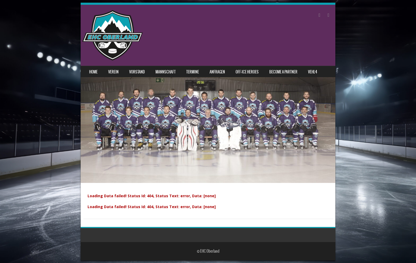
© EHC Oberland (208, 251)
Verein (113, 72)
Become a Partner (283, 72)
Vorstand (137, 72)
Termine (192, 72)
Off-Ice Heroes (247, 72)
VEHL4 (312, 72)
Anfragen (217, 72)
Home (93, 72)
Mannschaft (165, 72)
